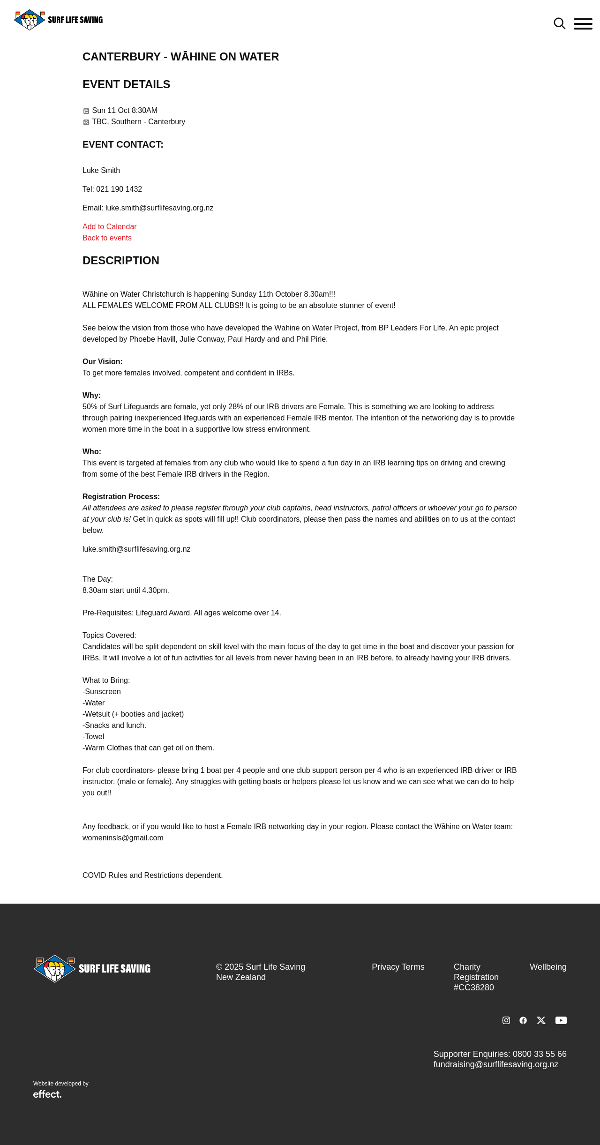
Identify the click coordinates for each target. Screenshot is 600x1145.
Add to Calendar (109, 227)
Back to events (107, 238)
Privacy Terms (398, 967)
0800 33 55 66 (540, 1054)
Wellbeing (548, 967)
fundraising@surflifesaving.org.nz (496, 1064)
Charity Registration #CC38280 (476, 977)
